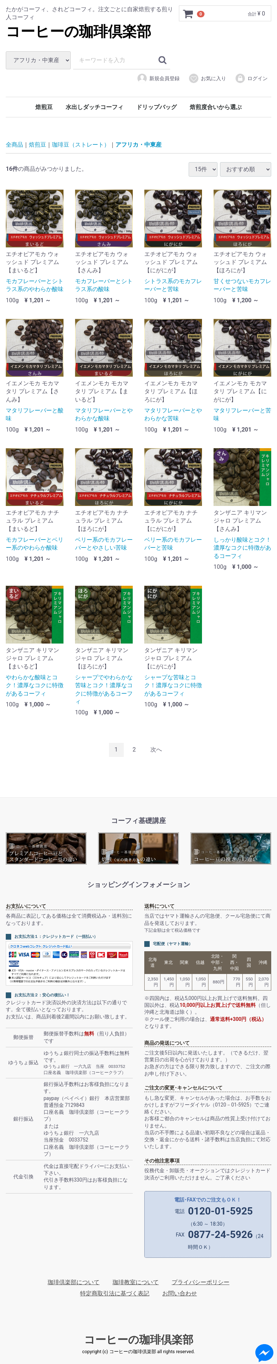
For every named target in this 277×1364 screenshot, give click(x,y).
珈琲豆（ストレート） (81, 144)
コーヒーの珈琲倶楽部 (78, 31)
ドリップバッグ (156, 107)
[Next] (156, 750)
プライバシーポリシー (200, 1282)
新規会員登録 (158, 78)
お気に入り (207, 78)
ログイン (251, 78)
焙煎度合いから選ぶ (216, 107)
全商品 (14, 144)
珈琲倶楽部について (74, 1282)
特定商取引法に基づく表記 (114, 1293)
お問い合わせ (179, 1293)
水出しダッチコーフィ (94, 107)
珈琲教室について (136, 1282)
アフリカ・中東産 (138, 144)
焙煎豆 (44, 107)
